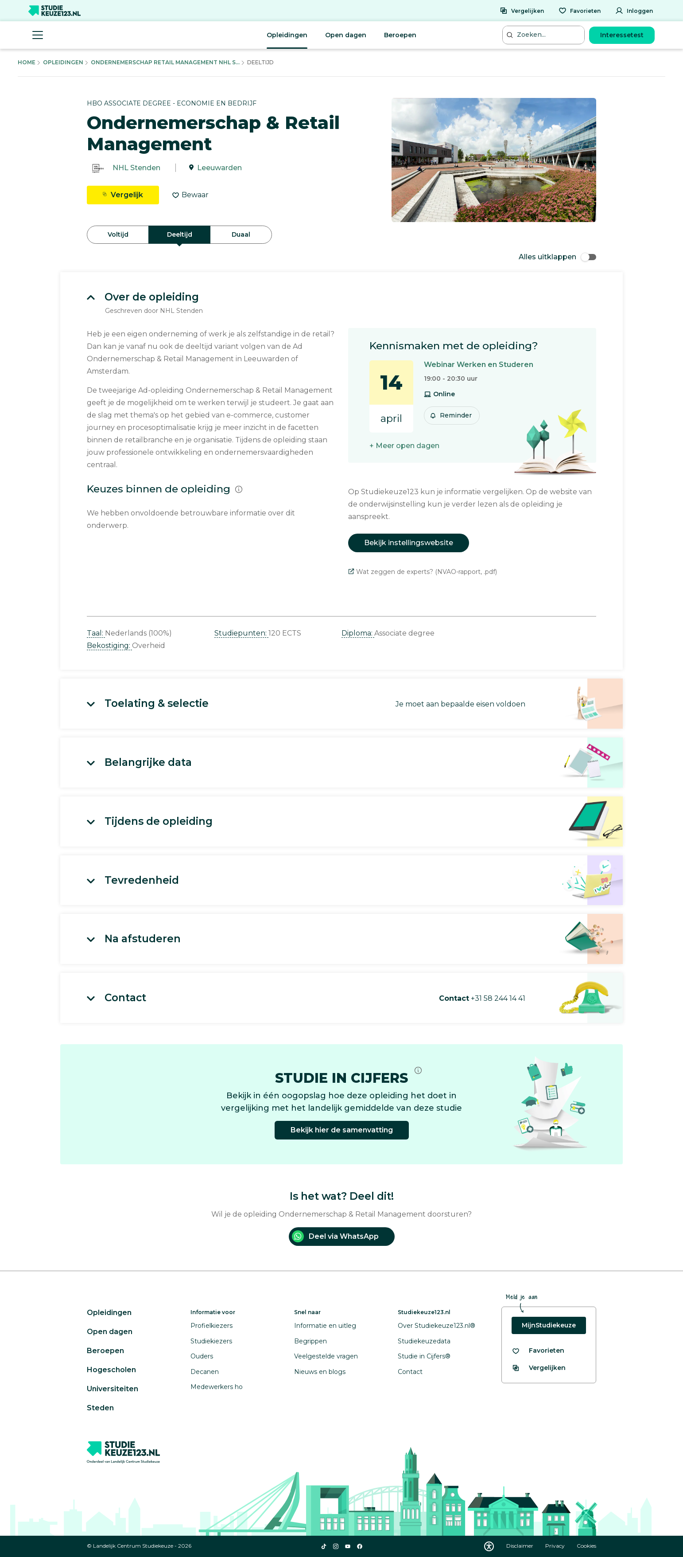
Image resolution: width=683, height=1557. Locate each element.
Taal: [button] (96, 633)
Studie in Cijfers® (424, 1356)
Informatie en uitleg (325, 1326)
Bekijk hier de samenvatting (342, 1130)
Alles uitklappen (557, 257)
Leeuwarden (219, 168)
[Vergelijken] (522, 10)
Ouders (201, 1356)
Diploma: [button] (358, 633)
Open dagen (345, 35)
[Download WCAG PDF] (489, 1546)
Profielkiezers (211, 1326)
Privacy (555, 1545)
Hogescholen (111, 1370)
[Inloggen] (634, 10)
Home (26, 62)
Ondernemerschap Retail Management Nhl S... (165, 62)
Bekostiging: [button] (109, 645)
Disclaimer (520, 1545)
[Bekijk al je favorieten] (538, 1350)
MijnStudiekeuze (549, 1325)
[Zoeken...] (544, 34)
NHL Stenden (136, 168)
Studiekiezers (211, 1341)
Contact (410, 1372)
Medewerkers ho (216, 1387)
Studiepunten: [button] (241, 633)
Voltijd (118, 234)
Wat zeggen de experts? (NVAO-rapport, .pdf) (422, 572)
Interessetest (622, 35)
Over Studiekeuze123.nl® (436, 1326)
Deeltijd (179, 234)
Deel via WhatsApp (335, 1236)
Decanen (204, 1372)
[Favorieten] (579, 10)
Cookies (586, 1545)
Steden (100, 1408)
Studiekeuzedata (424, 1341)
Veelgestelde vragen (326, 1356)
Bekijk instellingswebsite (408, 543)
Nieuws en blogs (319, 1372)
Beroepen (400, 35)
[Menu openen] (37, 35)
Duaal (241, 234)
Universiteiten (112, 1389)
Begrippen (310, 1341)
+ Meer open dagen (404, 445)
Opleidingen (287, 35)
